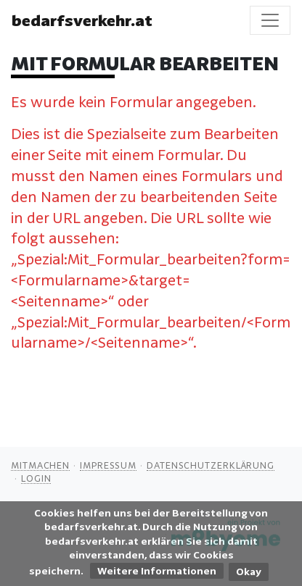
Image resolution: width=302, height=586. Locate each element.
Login (36, 478)
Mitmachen (40, 465)
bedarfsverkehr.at (82, 20)
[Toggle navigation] (270, 20)
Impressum (108, 465)
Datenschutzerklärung (210, 465)
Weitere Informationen (156, 571)
